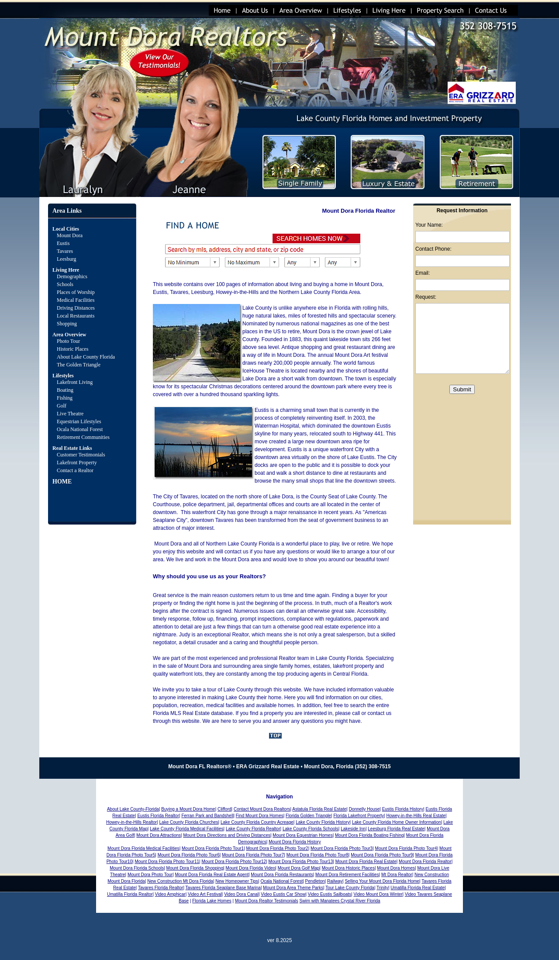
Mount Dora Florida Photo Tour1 (213, 848)
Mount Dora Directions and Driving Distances (226, 835)
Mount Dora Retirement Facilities (347, 874)
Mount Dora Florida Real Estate (366, 861)
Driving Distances (76, 308)
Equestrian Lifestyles (79, 421)
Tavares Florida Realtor (160, 887)
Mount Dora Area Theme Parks (293, 887)
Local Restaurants (75, 316)
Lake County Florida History (322, 822)
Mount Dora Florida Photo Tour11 (167, 861)
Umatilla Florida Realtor (129, 894)
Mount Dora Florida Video (251, 868)
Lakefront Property (77, 462)
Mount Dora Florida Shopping (195, 868)
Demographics (72, 276)
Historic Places (72, 349)
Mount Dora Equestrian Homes (302, 835)
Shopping (67, 324)
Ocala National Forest (80, 429)
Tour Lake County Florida (349, 887)
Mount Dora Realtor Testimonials (266, 900)
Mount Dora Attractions (158, 835)
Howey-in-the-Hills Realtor (131, 822)
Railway (334, 881)
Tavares (65, 251)
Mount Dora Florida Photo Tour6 (189, 855)
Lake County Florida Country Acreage (257, 822)
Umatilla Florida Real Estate (417, 887)
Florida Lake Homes (211, 900)
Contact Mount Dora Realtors (262, 809)
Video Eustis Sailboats (329, 894)
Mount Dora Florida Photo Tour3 (342, 848)
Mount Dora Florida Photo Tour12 (233, 861)
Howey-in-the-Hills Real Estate (415, 815)
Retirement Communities (83, 437)
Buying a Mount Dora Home (188, 809)
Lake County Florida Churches (188, 822)
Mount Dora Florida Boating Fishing (369, 835)
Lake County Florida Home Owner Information (396, 822)
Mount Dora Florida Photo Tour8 (317, 855)
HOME (62, 481)
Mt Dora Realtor (396, 874)
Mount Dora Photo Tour (150, 874)
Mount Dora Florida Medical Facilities (143, 848)
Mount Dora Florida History (295, 841)
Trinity (382, 887)
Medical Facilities (75, 300)
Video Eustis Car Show (283, 894)
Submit (462, 389)
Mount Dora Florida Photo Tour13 (301, 861)
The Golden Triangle (78, 365)
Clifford (224, 809)
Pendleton (315, 881)
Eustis (63, 243)
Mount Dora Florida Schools (137, 868)
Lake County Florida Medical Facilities (186, 828)
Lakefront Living (75, 382)
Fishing (64, 398)
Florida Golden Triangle (308, 815)
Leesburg (67, 259)
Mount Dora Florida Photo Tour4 (406, 848)
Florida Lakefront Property (358, 815)
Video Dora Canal (241, 894)
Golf (61, 406)
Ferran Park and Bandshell (207, 815)
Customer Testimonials (81, 455)
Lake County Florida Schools (310, 828)
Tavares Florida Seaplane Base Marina (223, 887)
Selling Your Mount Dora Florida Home (382, 881)
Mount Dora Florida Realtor (425, 861)
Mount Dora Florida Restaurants (282, 874)
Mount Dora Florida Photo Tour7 (253, 855)
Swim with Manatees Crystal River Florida (340, 900)
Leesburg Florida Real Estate (396, 828)
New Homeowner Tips (236, 881)
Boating (65, 390)
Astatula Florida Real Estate (319, 809)
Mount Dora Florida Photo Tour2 (277, 848)
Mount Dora (70, 235)
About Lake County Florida (86, 357)
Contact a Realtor (75, 470)
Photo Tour (68, 341)
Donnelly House (364, 809)
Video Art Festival (205, 894)
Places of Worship (76, 292)
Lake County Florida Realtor (253, 828)
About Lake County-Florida (133, 809)
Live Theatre (70, 414)
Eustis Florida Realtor (158, 815)
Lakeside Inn (353, 828)
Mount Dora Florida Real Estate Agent (211, 874)
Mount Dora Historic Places (348, 868)
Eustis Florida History (402, 809)
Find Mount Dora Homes (259, 815)
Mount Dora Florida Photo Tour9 (382, 855)
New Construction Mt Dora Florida (180, 881)
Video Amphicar (170, 894)
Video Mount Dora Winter (377, 894)
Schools (65, 284)
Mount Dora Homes (396, 868)
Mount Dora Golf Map (299, 868)
